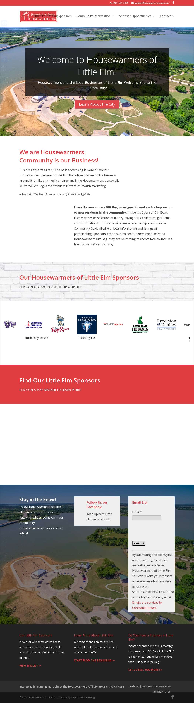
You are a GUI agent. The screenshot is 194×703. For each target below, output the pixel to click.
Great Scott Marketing (83, 697)
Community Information (93, 16)
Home (23, 16)
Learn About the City (97, 104)
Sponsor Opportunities (135, 16)
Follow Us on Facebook (96, 504)
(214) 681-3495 (162, 692)
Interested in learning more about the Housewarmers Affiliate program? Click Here (71, 686)
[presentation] (160, 533)
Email (137, 512)
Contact (165, 16)
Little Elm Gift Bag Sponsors (52, 16)
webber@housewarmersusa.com (150, 686)
